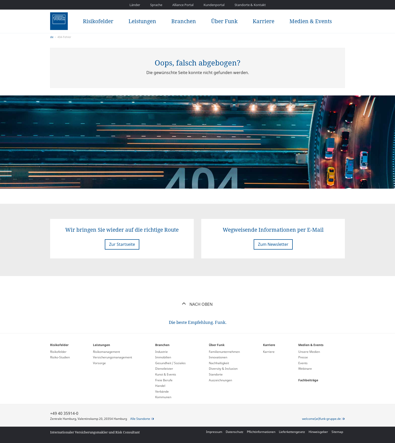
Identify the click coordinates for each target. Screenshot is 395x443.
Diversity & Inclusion (223, 368)
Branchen (183, 21)
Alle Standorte (140, 419)
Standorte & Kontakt (250, 5)
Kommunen (163, 397)
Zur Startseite (122, 244)
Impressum (214, 432)
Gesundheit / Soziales (170, 363)
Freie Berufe (164, 380)
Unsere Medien (309, 352)
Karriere (263, 21)
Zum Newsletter (273, 244)
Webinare (305, 368)
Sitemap (337, 432)
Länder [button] (134, 5)
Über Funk (224, 21)
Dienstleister (164, 368)
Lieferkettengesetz (292, 432)
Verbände (162, 391)
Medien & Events (310, 21)
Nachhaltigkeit (219, 363)
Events (303, 363)
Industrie (161, 352)
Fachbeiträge (308, 380)
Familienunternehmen (224, 352)
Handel (160, 386)
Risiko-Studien (60, 357)
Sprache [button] (156, 5)
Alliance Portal (182, 5)
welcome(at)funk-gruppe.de (321, 419)
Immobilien (163, 357)
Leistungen (142, 21)
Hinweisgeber (318, 432)
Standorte (216, 374)
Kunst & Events (165, 374)
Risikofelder (98, 21)
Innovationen (218, 357)
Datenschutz (234, 432)
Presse (303, 357)
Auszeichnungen (220, 380)
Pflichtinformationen (261, 432)
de (51, 37)
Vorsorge (99, 363)
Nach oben (198, 304)
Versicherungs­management (112, 357)
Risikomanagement (106, 352)
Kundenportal (214, 5)
